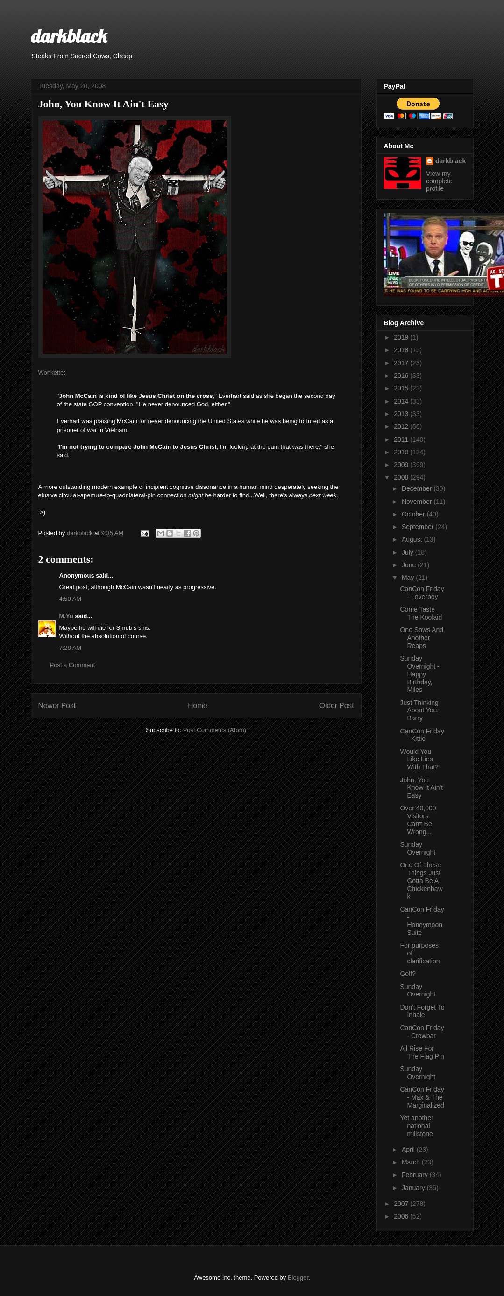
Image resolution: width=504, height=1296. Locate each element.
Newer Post (57, 706)
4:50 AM (70, 598)
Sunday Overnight (417, 848)
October (414, 514)
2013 (402, 414)
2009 (402, 464)
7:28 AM (70, 647)
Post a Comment (72, 665)
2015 (402, 388)
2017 (402, 363)
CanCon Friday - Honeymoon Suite (422, 921)
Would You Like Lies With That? (419, 759)
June (410, 565)
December (417, 488)
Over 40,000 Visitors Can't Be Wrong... (418, 819)
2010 (402, 452)
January (414, 1187)
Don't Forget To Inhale (422, 1011)
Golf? (407, 973)
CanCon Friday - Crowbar (422, 1031)
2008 (402, 477)
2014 (402, 401)
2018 (402, 350)
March (412, 1162)
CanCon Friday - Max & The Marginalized (422, 1097)
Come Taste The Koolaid (421, 613)
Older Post (336, 706)
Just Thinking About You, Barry (419, 710)
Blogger (298, 1277)
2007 (402, 1203)
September (418, 526)
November (417, 501)
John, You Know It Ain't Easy (421, 788)
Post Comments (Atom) (214, 729)
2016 (402, 375)
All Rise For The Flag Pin (422, 1052)
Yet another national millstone (416, 1125)
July (408, 552)
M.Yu (66, 616)
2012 (402, 426)
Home (197, 706)
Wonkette (51, 372)
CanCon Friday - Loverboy (422, 592)
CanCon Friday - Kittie (422, 735)
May (409, 577)
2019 (402, 337)
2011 (402, 439)
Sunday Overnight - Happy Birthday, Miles (419, 674)
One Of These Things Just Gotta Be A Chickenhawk (421, 880)
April (409, 1149)
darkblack (69, 36)
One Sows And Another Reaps (421, 637)
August (413, 539)
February (416, 1174)
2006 (402, 1216)
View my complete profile (439, 181)
